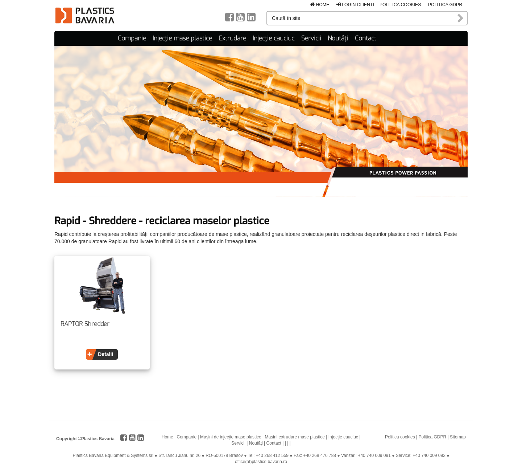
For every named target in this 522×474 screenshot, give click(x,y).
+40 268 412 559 (272, 455)
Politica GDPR (445, 4)
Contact (365, 38)
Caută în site (460, 18)
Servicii (311, 38)
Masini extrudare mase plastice (295, 437)
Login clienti (355, 4)
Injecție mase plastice (182, 38)
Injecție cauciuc (273, 38)
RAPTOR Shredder (85, 324)
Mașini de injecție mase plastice (230, 437)
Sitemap (458, 437)
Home (319, 4)
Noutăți (338, 38)
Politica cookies (400, 4)
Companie (132, 38)
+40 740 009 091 (374, 455)
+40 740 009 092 (429, 455)
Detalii (105, 354)
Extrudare (232, 38)
